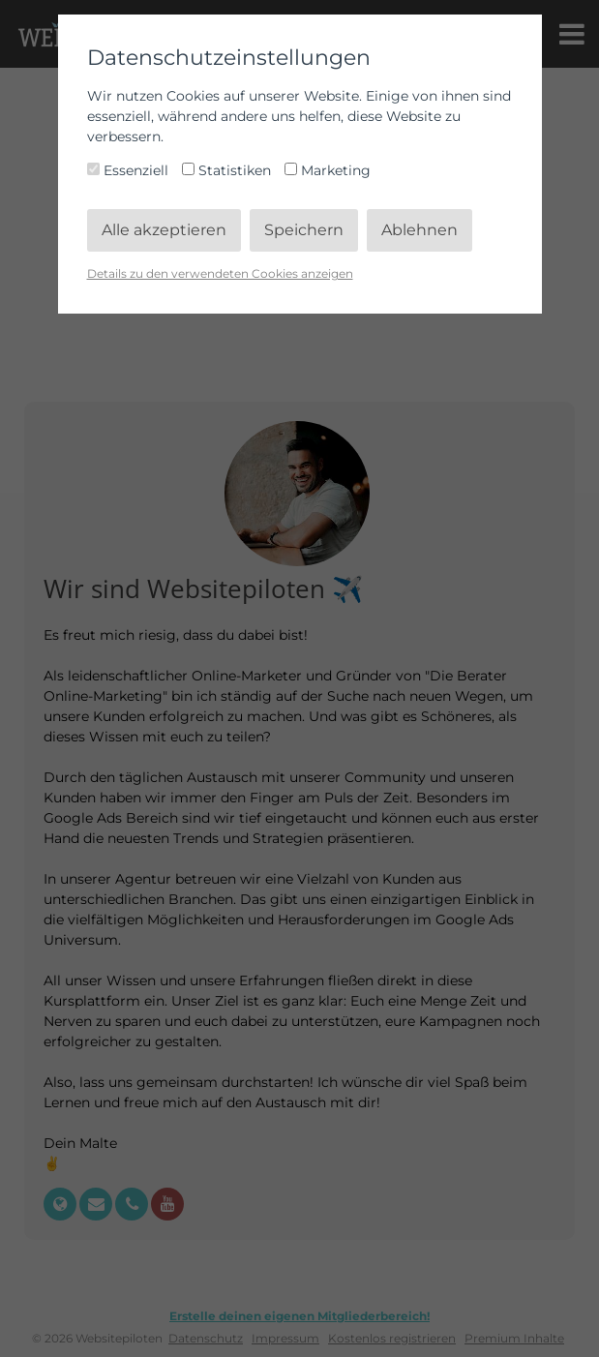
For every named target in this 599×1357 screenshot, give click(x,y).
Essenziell (129, 170)
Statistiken (228, 170)
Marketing (328, 170)
